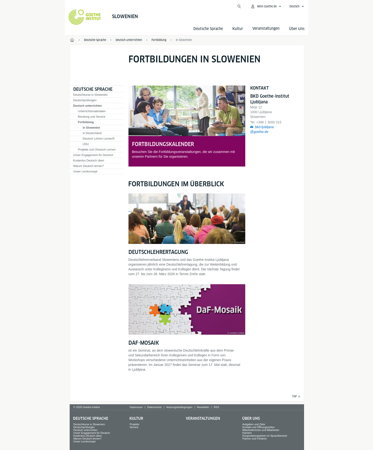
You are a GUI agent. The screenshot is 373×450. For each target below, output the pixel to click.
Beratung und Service (91, 116)
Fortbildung (86, 122)
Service (134, 427)
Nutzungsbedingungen (179, 407)
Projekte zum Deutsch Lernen (97, 149)
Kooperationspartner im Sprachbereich (264, 435)
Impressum (136, 407)
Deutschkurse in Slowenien (90, 94)
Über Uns (296, 28)
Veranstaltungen (203, 418)
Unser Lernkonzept (85, 171)
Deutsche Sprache (208, 28)
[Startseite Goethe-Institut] (85, 17)
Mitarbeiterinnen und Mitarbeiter (260, 430)
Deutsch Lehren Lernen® (99, 138)
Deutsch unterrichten (87, 105)
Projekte (134, 424)
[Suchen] (239, 6)
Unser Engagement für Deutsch (93, 155)
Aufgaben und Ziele (253, 424)
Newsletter (203, 407)
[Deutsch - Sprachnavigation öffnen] (296, 6)
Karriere (247, 432)
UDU (86, 144)
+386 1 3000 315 (268, 122)
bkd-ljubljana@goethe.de (262, 129)
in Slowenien (91, 127)
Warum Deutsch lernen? (88, 166)
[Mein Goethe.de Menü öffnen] (266, 6)
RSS (216, 407)
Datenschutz (154, 407)
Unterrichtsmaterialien (92, 111)
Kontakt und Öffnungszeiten (258, 427)
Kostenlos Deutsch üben (88, 160)
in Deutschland (92, 133)
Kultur (237, 28)
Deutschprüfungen (85, 100)
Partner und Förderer (254, 438)
